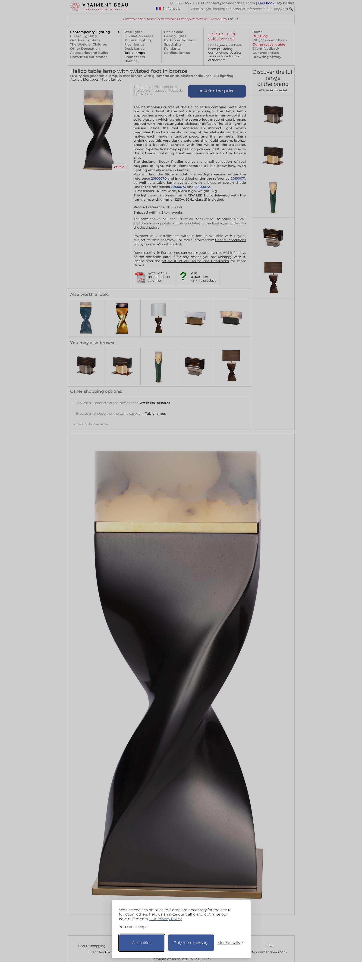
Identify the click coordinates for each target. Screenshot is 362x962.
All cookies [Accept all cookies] (141, 943)
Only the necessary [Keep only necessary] (190, 943)
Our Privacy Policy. (165, 919)
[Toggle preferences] (228, 942)
